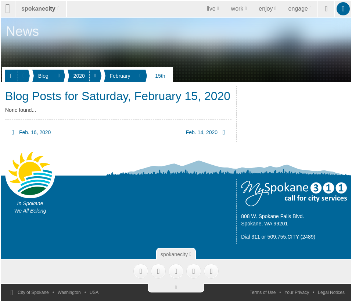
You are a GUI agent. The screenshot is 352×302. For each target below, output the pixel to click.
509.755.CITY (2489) (291, 237)
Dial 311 (250, 237)
